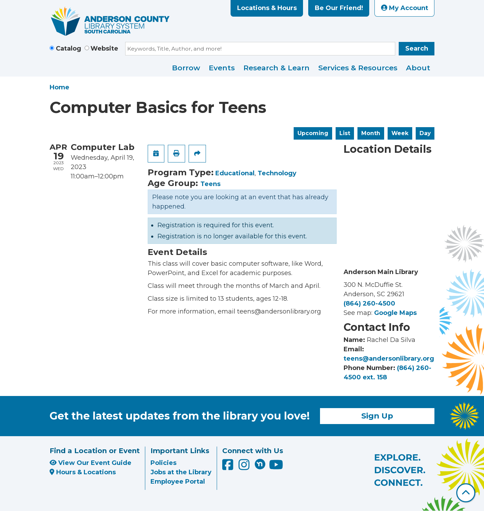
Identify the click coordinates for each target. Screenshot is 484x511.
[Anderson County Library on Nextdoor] (260, 463)
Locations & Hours (267, 8)
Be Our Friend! (339, 8)
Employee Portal (177, 481)
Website (104, 48)
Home (59, 87)
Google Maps (395, 313)
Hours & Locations (83, 472)
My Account (404, 8)
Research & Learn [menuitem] (276, 67)
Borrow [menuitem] (186, 67)
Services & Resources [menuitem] (357, 67)
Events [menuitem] (222, 67)
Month (370, 133)
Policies (163, 463)
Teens (210, 184)
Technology (277, 173)
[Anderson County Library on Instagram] (245, 467)
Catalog (68, 48)
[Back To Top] (465, 492)
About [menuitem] (418, 67)
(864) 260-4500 (369, 303)
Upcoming (312, 133)
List (344, 133)
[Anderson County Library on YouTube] (276, 467)
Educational (234, 173)
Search (416, 48)
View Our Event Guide (90, 463)
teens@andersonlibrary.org (389, 358)
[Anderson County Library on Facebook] (228, 467)
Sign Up (377, 416)
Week (399, 133)
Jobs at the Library (180, 472)
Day (425, 133)
